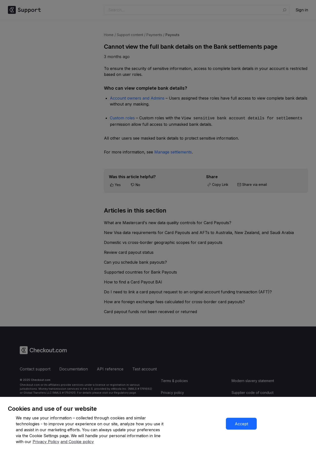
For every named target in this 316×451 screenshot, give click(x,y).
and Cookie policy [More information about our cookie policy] (77, 441)
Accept (241, 423)
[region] (158, 424)
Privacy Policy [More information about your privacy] (46, 441)
